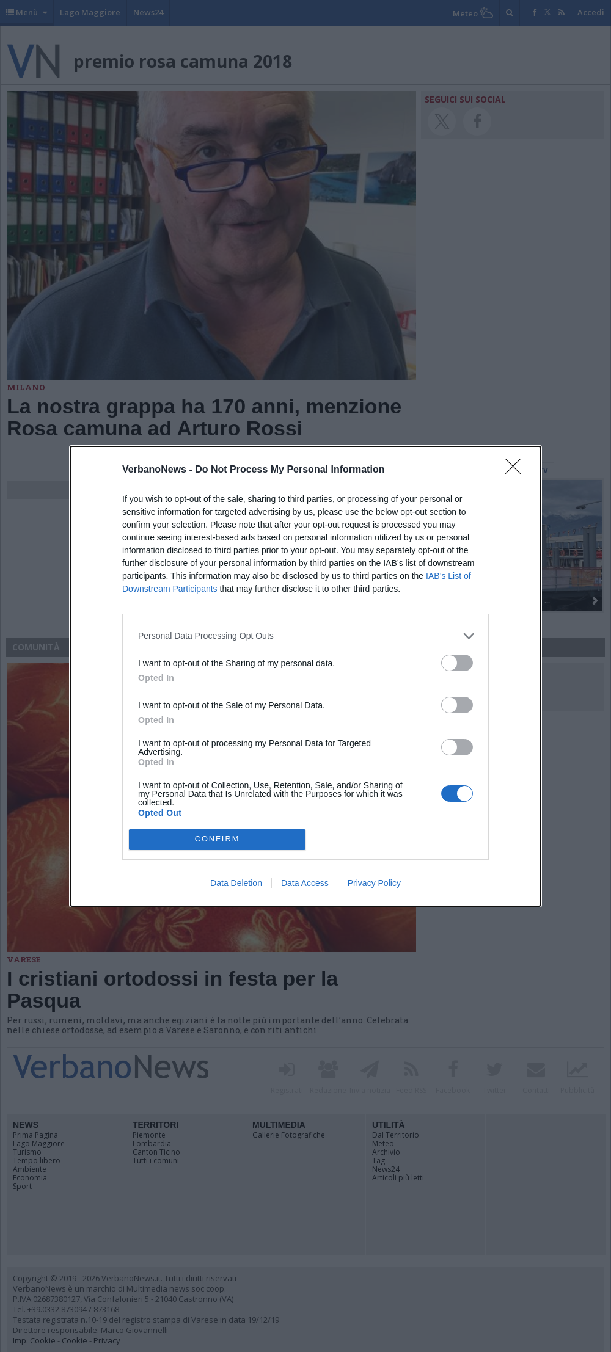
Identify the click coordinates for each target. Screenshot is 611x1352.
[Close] (517, 470)
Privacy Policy (374, 883)
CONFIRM (217, 839)
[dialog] (305, 676)
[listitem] (305, 636)
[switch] (457, 663)
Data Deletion (236, 883)
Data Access (305, 883)
